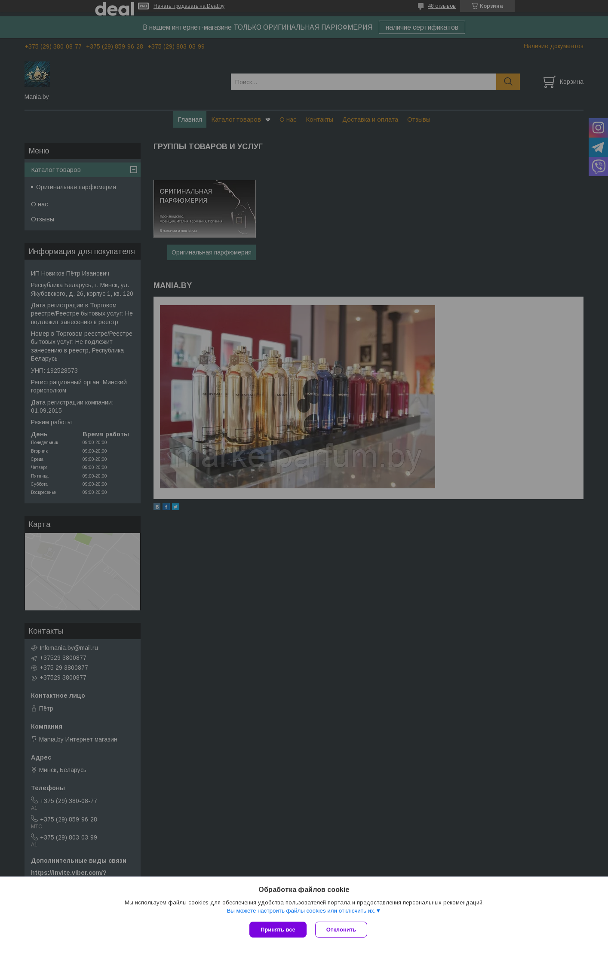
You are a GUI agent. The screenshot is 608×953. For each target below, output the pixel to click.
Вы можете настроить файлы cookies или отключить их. (301, 910)
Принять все (278, 929)
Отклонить (341, 929)
